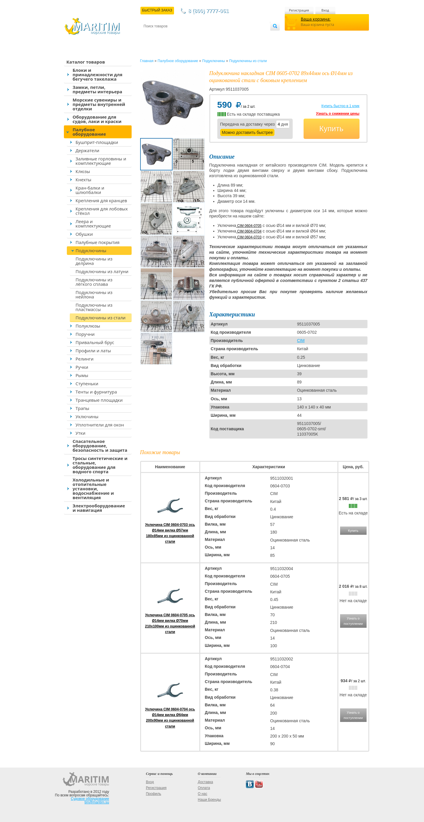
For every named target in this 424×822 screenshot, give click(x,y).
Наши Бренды (209, 800)
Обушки (84, 234)
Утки (81, 433)
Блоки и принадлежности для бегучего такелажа (97, 74)
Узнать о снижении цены (337, 114)
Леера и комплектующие (93, 223)
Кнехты (84, 179)
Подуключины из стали (101, 318)
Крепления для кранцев (101, 200)
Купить (331, 128)
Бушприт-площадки (97, 142)
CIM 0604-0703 (248, 237)
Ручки (82, 367)
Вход (325, 10)
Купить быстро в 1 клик (340, 106)
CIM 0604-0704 (248, 231)
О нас (202, 794)
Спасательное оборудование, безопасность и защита (100, 445)
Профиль (153, 794)
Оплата (192, 35)
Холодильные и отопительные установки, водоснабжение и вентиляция (93, 488)
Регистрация (299, 10)
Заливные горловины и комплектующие (101, 161)
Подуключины (91, 250)
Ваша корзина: (316, 19)
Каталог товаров (86, 62)
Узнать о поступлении (353, 621)
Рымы (82, 375)
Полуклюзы (88, 326)
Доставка (172, 35)
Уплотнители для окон (100, 425)
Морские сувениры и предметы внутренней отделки (99, 104)
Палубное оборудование (89, 132)
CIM (301, 340)
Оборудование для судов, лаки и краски (97, 119)
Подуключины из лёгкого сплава (94, 282)
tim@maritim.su (97, 802)
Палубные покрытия (98, 242)
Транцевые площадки (99, 400)
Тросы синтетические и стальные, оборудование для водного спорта (100, 464)
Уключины (87, 416)
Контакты (150, 35)
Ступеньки (87, 383)
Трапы (83, 408)
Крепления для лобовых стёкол (102, 211)
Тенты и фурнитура (96, 392)
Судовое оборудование (90, 799)
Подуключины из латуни (102, 271)
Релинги (85, 359)
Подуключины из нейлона (94, 294)
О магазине (214, 35)
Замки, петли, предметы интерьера (97, 89)
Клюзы (83, 171)
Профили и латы (93, 350)
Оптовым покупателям (251, 35)
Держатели (88, 150)
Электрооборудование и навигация (99, 508)
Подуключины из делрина (94, 261)
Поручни (85, 334)
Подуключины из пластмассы (94, 307)
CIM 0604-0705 (248, 226)
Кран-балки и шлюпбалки (90, 190)
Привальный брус (95, 342)
